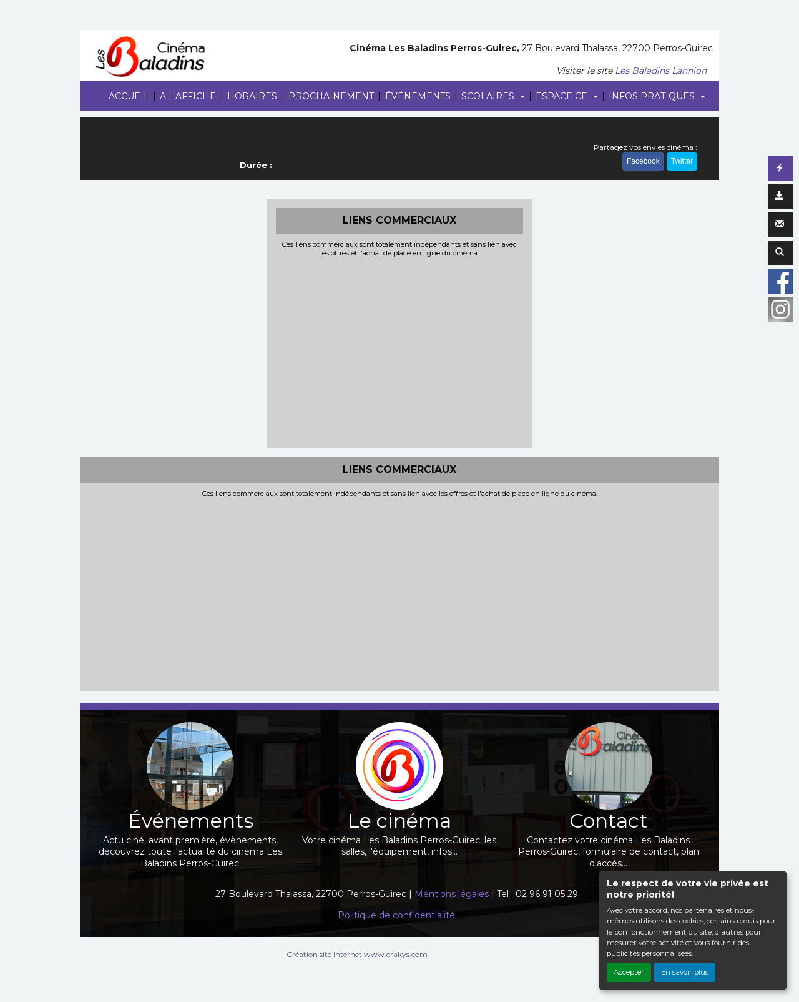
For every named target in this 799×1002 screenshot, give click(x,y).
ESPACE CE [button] (563, 96)
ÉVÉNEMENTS (418, 96)
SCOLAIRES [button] (489, 96)
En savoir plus (684, 972)
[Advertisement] (400, 351)
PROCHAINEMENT (331, 96)
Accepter (629, 972)
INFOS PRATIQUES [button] (653, 96)
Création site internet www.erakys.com (357, 954)
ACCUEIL (129, 96)
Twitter (682, 161)
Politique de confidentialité (396, 915)
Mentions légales (451, 894)
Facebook (643, 161)
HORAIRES (252, 96)
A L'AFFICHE (188, 96)
